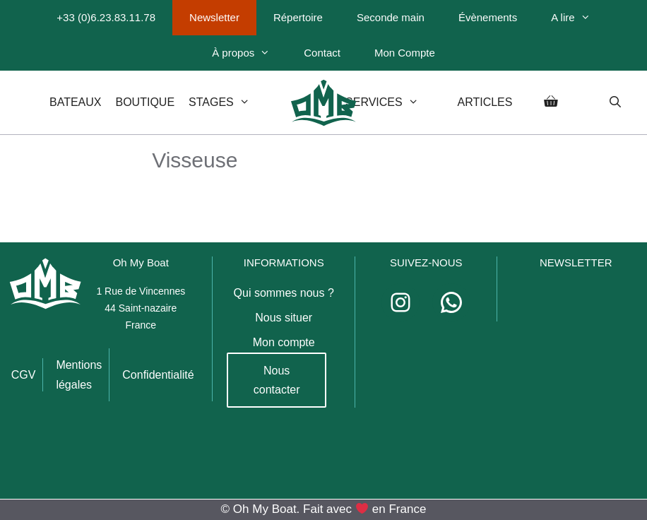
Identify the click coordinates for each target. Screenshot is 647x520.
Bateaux (75, 102)
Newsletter (214, 17)
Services (394, 102)
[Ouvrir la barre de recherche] (615, 102)
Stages (232, 102)
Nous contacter (277, 380)
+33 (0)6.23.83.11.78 (106, 17)
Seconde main (391, 17)
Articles (484, 102)
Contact (322, 53)
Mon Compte (404, 53)
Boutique (145, 102)
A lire (579, 17)
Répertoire (298, 17)
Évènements (487, 17)
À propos (249, 53)
